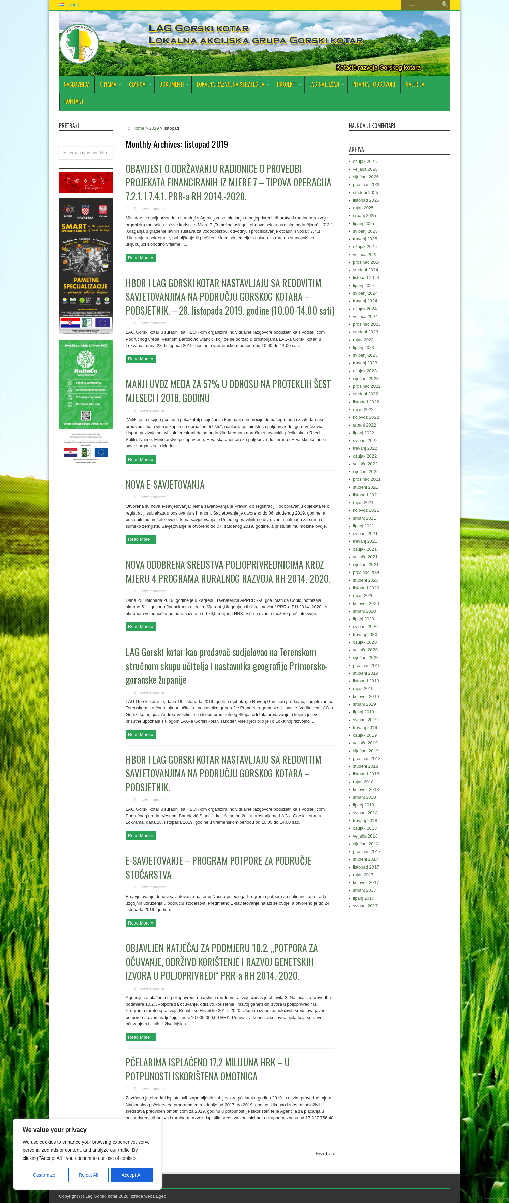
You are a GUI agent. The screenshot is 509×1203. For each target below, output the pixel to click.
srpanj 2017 (364, 890)
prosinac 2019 (367, 665)
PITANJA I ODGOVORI (373, 84)
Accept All (132, 1175)
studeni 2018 (365, 766)
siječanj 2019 (366, 750)
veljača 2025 (365, 254)
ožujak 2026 (365, 161)
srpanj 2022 (364, 425)
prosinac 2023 (367, 324)
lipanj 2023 (363, 347)
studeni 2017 (365, 859)
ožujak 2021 (365, 549)
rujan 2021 (363, 502)
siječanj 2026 (366, 176)
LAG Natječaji (327, 84)
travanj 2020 (365, 634)
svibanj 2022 (365, 440)
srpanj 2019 (364, 704)
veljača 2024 (365, 316)
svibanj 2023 (365, 355)
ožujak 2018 (365, 828)
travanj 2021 (365, 541)
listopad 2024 (366, 277)
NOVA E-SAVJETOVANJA (165, 484)
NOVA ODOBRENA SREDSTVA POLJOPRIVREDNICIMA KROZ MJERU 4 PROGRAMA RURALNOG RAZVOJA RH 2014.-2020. (228, 571)
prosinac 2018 (367, 758)
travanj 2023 (365, 362)
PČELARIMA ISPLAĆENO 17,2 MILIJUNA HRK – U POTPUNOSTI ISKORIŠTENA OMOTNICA (208, 1069)
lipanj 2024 (363, 285)
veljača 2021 (365, 556)
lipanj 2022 (363, 432)
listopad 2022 (366, 401)
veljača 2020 (365, 649)
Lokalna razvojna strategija (233, 84)
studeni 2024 (365, 269)
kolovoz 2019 (366, 696)
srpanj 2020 (364, 611)
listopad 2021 (366, 494)
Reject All (88, 1175)
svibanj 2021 (365, 533)
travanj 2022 (365, 448)
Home (135, 128)
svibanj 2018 (365, 812)
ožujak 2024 (365, 308)
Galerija (415, 84)
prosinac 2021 (367, 479)
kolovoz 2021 (366, 510)
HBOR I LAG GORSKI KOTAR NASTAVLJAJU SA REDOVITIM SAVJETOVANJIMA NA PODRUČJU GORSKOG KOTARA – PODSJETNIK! (223, 773)
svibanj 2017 (365, 905)
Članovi (140, 84)
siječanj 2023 (366, 378)
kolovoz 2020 (366, 603)
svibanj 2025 (365, 231)
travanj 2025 (365, 238)
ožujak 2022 (365, 456)
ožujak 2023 (365, 370)
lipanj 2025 (363, 223)
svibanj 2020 (365, 626)
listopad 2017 (366, 867)
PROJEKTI (289, 84)
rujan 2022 (363, 409)
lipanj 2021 (363, 525)
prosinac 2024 (367, 262)
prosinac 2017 (367, 851)
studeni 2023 (365, 331)
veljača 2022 (365, 463)
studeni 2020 (365, 580)
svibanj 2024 (365, 293)
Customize (44, 1175)
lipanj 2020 (363, 618)
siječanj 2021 (366, 564)
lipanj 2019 (363, 711)
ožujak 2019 (365, 735)
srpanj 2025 (364, 215)
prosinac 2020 (367, 572)
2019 (154, 128)
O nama (110, 84)
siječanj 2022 (366, 471)
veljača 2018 (365, 836)
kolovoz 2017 (366, 882)
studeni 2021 (365, 487)
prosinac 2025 (367, 184)
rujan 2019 (363, 688)
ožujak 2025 (365, 246)
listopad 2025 (366, 200)
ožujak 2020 (365, 642)
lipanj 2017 (363, 898)
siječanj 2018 (366, 843)
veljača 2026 (365, 169)
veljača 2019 (365, 742)
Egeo (161, 1196)
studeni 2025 (365, 192)
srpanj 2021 (364, 518)
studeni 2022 (365, 394)
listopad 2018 (366, 773)
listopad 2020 (366, 587)
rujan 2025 (363, 207)
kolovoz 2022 (366, 417)
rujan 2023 (363, 339)
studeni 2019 (365, 673)
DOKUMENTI (174, 84)
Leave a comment (153, 209)
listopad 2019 (366, 680)
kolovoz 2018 (366, 789)
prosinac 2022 (367, 386)
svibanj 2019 (365, 719)
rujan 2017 (363, 874)
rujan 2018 (363, 781)
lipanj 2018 (363, 805)
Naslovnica (77, 84)
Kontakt (74, 101)
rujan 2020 (363, 595)
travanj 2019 (365, 727)
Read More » (140, 257)
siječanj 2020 (366, 657)
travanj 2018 (365, 820)
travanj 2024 (365, 300)
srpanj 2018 (364, 797)
